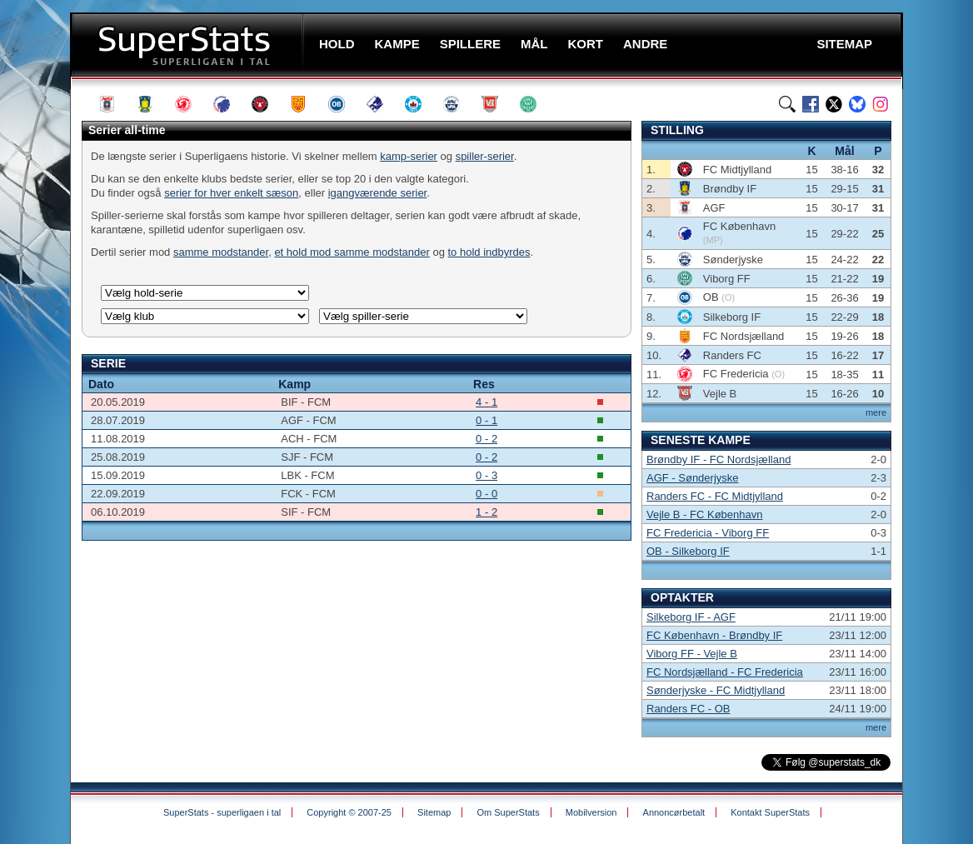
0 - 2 (486, 438)
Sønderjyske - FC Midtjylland (715, 690)
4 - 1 (486, 402)
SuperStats (188, 44)
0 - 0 (486, 493)
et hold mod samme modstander (351, 252)
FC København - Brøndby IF (714, 635)
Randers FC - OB (688, 708)
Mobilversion (591, 812)
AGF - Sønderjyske (692, 478)
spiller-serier (485, 156)
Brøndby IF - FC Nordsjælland (718, 459)
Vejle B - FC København (704, 514)
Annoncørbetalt (674, 812)
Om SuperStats (508, 812)
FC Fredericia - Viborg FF (707, 533)
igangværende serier (377, 193)
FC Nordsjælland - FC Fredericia (724, 672)
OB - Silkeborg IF (688, 551)
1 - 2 (486, 512)
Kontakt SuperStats (770, 812)
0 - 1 (486, 420)
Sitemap (434, 812)
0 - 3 (486, 475)
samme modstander (220, 252)
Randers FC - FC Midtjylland (714, 496)
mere (876, 412)
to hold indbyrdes (489, 252)
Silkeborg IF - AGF (691, 617)
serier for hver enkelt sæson (231, 193)
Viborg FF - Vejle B (691, 653)
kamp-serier (408, 156)
